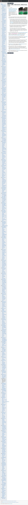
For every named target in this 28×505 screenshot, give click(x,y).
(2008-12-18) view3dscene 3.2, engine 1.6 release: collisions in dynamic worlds (4, 433)
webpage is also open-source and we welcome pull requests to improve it (10, 502)
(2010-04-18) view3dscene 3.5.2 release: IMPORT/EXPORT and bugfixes (4, 339)
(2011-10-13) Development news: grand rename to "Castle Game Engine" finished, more (4, 162)
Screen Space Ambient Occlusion (22, 32)
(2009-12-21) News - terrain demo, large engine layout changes (4, 376)
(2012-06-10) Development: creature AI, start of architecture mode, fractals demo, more (4, 114)
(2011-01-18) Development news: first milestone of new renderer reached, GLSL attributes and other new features (4, 263)
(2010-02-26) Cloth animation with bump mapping (3, 362)
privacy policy (10, 503)
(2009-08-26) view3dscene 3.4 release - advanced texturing (4, 394)
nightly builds (25, 36)
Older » (12, 3)
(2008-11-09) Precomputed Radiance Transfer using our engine (4, 438)
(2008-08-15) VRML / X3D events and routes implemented (4, 455)
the (11, 22)
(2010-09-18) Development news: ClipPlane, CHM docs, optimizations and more (4, 322)
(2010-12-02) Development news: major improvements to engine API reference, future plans (4, 282)
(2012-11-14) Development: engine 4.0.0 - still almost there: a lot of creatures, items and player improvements (4, 84)
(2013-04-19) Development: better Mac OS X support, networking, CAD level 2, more (4, 63)
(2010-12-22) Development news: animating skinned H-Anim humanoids (4, 276)
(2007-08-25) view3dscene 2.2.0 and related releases (4, 486)
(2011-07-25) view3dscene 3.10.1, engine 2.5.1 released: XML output (4, 195)
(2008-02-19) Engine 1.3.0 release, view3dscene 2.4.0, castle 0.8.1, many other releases (4, 473)
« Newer (9, 3)
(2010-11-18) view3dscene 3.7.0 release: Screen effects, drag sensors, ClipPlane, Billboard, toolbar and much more (4, 289)
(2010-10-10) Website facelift (3, 309)
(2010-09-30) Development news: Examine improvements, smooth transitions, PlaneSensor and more (4, 315)
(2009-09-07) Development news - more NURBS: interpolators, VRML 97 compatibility (4, 386)
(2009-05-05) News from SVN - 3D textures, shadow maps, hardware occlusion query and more (4, 408)
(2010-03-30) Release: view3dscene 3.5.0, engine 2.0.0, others (4, 349)
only (12, 22)
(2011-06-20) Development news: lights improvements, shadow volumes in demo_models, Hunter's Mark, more (4, 206)
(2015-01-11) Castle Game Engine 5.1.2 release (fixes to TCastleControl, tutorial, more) (4, 11)
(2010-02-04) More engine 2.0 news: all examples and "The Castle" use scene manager (4, 367)
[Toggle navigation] (27, 1)
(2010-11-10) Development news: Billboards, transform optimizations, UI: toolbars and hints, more (4, 297)
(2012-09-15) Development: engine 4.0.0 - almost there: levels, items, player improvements (4, 91)
